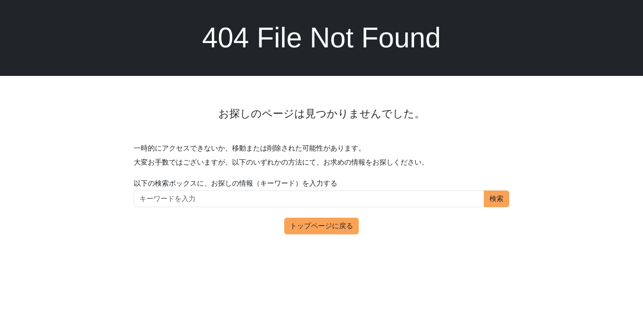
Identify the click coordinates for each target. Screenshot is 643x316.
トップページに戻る (321, 226)
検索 (496, 198)
